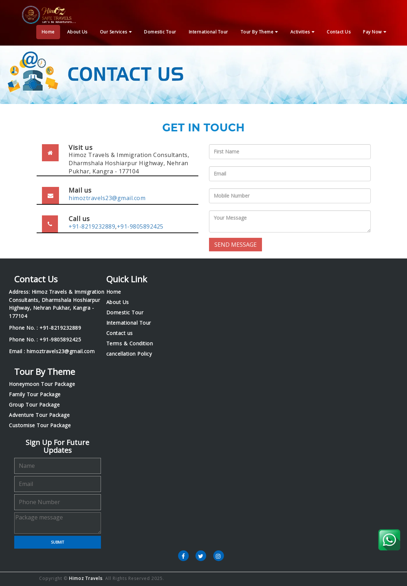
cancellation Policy (129, 354)
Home (48, 32)
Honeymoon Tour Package (42, 384)
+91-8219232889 (92, 226)
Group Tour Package (34, 405)
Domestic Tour (160, 32)
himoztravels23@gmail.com (107, 198)
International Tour (208, 32)
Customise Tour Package (40, 425)
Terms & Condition (129, 343)
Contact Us (338, 32)
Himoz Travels (85, 578)
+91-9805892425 (140, 226)
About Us (77, 32)
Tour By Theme (257, 32)
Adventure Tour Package (39, 415)
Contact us (119, 333)
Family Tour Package (35, 394)
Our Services (113, 32)
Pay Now (372, 32)
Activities (300, 32)
